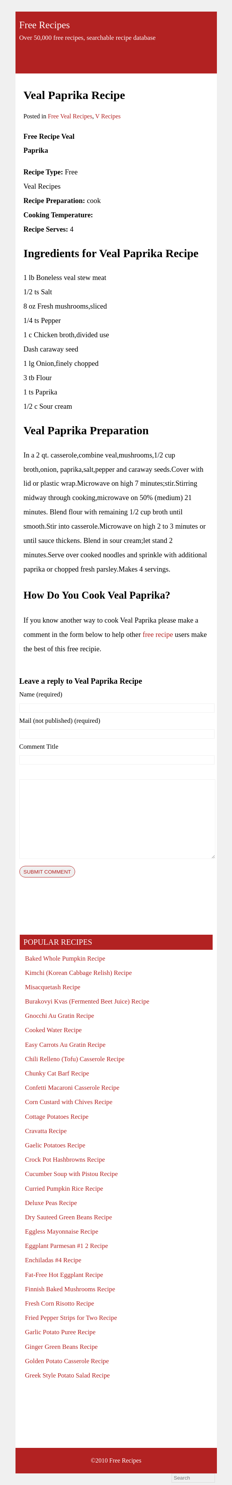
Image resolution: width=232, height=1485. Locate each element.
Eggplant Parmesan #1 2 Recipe (66, 1245)
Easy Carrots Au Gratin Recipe (65, 1044)
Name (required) (40, 694)
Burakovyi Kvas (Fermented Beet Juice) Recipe (87, 1001)
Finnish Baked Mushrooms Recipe (70, 1289)
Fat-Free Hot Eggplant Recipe (64, 1274)
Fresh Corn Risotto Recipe (60, 1303)
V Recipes (108, 116)
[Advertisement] (148, 150)
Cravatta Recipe (46, 1131)
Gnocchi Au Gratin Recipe (59, 1015)
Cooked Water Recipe (53, 1030)
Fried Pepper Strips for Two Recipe (71, 1317)
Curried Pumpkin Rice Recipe (64, 1188)
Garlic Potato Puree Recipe (60, 1332)
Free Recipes (44, 25)
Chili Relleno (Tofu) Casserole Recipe (75, 1059)
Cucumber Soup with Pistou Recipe (71, 1174)
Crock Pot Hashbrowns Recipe (65, 1159)
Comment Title (38, 746)
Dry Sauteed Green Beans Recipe (68, 1217)
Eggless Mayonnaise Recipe (61, 1231)
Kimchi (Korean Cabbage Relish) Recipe (78, 972)
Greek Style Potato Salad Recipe (67, 1375)
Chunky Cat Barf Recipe (57, 1073)
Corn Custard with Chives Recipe (69, 1102)
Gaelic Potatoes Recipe (55, 1145)
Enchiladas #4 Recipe (53, 1260)
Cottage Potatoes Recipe (57, 1116)
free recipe (158, 634)
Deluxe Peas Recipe (51, 1203)
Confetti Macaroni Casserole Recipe (72, 1087)
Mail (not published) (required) (59, 720)
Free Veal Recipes (70, 116)
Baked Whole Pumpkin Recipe (65, 958)
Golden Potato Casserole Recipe (67, 1361)
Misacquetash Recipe (53, 987)
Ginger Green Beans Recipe (61, 1346)
